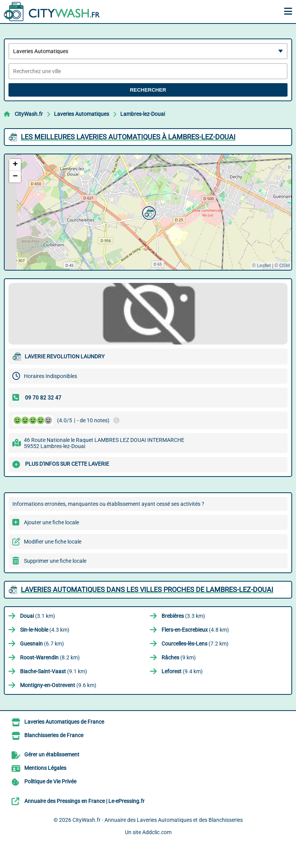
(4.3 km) (44, 630)
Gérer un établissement (51, 754)
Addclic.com (157, 832)
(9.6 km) (58, 685)
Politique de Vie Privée (50, 781)
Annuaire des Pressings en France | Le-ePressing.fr (84, 801)
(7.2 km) (195, 644)
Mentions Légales (45, 768)
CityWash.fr (29, 114)
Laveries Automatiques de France (64, 722)
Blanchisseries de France (53, 735)
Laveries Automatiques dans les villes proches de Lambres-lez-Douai (147, 589)
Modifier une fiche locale (52, 542)
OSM (284, 265)
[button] (148, 212)
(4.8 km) (195, 630)
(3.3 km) (183, 616)
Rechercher (148, 90)
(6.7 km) (42, 644)
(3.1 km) (37, 616)
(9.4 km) (182, 671)
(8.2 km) (50, 657)
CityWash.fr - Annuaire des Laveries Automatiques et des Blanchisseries (157, 820)
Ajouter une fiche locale (51, 522)
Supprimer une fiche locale (55, 561)
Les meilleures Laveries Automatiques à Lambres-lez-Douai (128, 137)
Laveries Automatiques (81, 114)
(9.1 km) (53, 671)
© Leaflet (261, 265)
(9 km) (178, 657)
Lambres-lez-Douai (142, 114)
